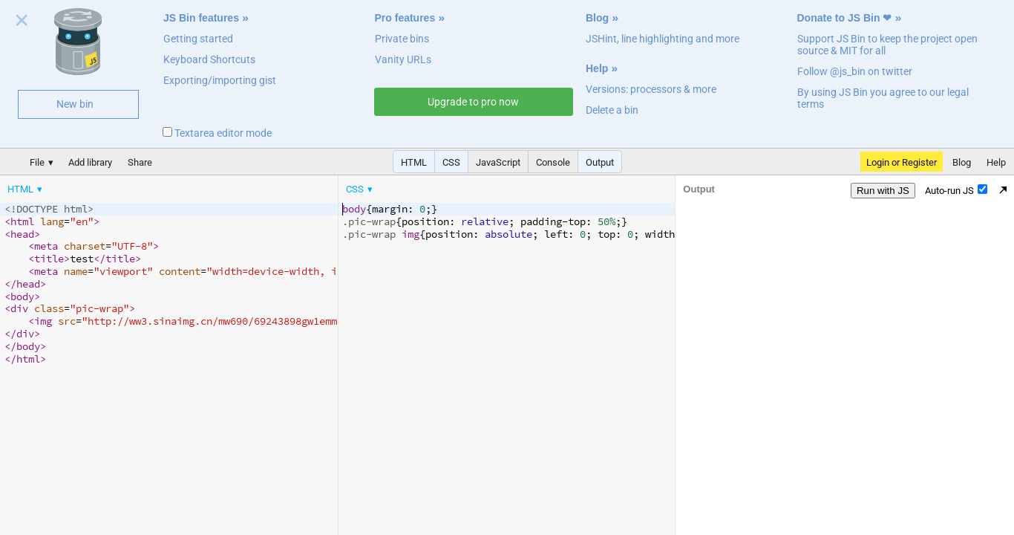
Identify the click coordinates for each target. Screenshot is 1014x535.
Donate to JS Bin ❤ (844, 18)
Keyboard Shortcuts (209, 59)
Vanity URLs (403, 59)
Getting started (198, 39)
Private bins (402, 39)
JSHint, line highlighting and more (662, 39)
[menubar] (119, 186)
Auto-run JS (956, 190)
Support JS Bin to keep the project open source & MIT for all (887, 44)
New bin (75, 104)
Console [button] (553, 162)
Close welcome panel (22, 23)
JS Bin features (201, 18)
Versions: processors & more (651, 89)
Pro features (405, 18)
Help (597, 68)
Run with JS (883, 190)
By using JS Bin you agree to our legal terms (883, 98)
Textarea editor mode (217, 133)
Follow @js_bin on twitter (854, 71)
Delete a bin (612, 110)
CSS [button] (451, 162)
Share (140, 162)
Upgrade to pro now (473, 102)
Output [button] (600, 162)
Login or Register (901, 162)
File (37, 162)
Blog (597, 18)
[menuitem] (26, 189)
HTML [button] (414, 162)
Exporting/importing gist (219, 80)
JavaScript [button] (498, 162)
